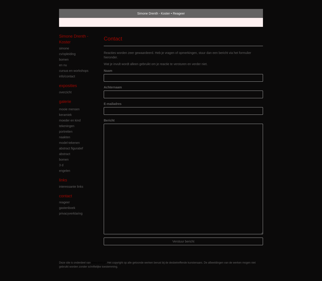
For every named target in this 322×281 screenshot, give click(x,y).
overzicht (65, 92)
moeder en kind (70, 120)
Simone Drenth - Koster (153, 13)
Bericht (109, 120)
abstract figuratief (71, 148)
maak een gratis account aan (103, 22)
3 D (61, 165)
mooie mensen (69, 109)
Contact (65, 196)
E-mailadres (112, 104)
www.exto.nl (98, 262)
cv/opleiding (67, 54)
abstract (64, 154)
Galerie (65, 101)
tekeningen (66, 126)
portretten (65, 131)
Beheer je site (68, 22)
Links (63, 180)
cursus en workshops (74, 70)
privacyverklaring (71, 213)
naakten (64, 137)
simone (64, 48)
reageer (64, 202)
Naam (108, 70)
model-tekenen (69, 143)
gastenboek (67, 208)
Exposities (68, 85)
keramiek (65, 115)
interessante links (71, 186)
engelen (64, 170)
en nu (63, 65)
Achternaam (113, 87)
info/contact (67, 76)
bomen (64, 59)
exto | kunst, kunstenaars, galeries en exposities (71, 13)
